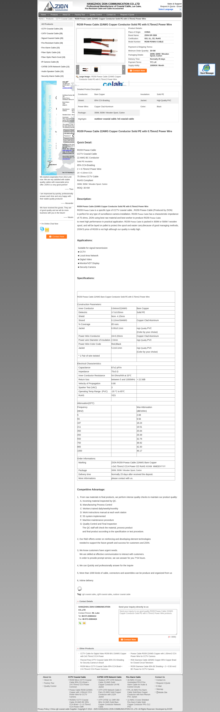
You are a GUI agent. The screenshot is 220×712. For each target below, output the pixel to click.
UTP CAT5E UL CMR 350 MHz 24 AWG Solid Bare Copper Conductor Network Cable (109, 703)
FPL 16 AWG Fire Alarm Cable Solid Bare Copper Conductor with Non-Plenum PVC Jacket (138, 693)
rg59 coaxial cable (104, 594)
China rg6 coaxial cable (60, 709)
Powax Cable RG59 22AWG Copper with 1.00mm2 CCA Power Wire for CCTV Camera (81, 693)
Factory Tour (80, 15)
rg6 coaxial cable (89, 594)
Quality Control (96, 15)
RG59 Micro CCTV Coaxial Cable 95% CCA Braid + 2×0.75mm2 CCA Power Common (80, 683)
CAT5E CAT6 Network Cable (53, 67)
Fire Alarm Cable (48, 48)
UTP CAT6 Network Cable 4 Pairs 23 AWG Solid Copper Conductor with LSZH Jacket (109, 693)
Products (54, 15)
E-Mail (158, 686)
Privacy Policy (43, 709)
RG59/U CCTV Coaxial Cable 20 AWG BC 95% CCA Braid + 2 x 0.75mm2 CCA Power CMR (80, 703)
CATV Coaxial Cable (50, 33)
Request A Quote (167, 6)
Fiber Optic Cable (49, 52)
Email (179, 6)
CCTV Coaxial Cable (64, 19)
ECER (169, 709)
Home (43, 15)
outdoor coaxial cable (121, 594)
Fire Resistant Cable (50, 43)
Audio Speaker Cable (50, 71)
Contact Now (139, 70)
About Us (66, 15)
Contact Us (111, 15)
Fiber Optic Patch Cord (51, 57)
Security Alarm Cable (50, 76)
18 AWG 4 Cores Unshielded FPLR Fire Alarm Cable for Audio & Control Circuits (137, 683)
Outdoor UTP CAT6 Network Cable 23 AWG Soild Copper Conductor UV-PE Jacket (109, 683)
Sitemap (159, 689)
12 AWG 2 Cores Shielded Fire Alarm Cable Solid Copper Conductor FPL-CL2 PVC (138, 703)
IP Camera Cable (48, 62)
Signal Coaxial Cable (50, 38)
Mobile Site (161, 692)
